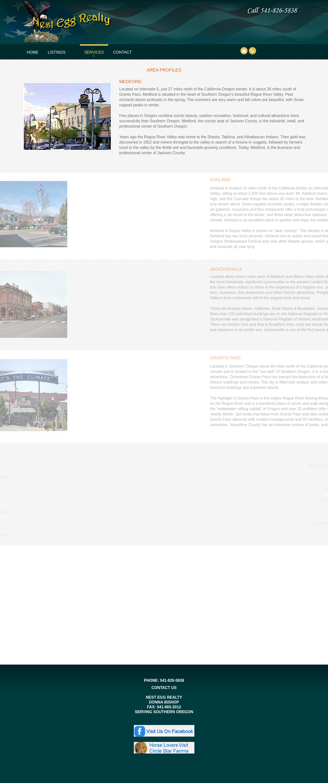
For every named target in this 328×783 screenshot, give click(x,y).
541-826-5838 (172, 680)
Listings (57, 52)
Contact (122, 52)
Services (94, 52)
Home (32, 52)
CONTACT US (164, 688)
